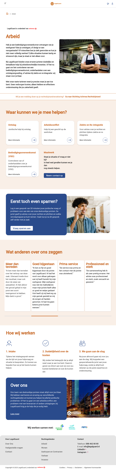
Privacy (69, 467)
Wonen (44, 448)
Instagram (83, 452)
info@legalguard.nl (92, 446)
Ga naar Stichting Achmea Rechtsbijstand (82, 97)
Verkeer (44, 456)
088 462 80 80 (92, 444)
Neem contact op (54, 175)
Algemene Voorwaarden (92, 467)
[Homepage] (7, 14)
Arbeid (44, 444)
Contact (8, 452)
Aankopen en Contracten (51, 452)
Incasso (44, 459)
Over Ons (9, 444)
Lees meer (14, 414)
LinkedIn (82, 449)
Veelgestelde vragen (14, 448)
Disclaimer (78, 467)
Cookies (62, 467)
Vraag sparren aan (22, 228)
